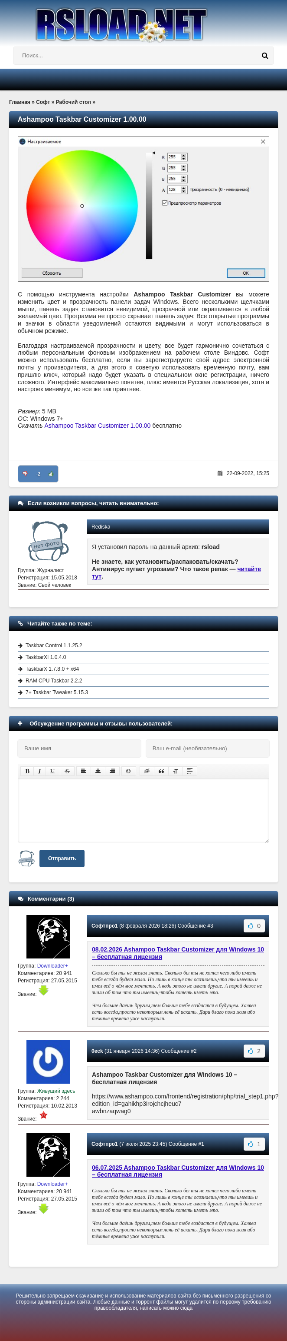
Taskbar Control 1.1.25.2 (54, 645)
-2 (38, 473)
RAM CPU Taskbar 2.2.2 (54, 681)
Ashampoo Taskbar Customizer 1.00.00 (98, 425)
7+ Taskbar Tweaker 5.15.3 (57, 692)
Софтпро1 (104, 926)
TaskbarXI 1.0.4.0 (46, 657)
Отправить (62, 858)
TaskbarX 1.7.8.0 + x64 (52, 669)
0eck (97, 1051)
